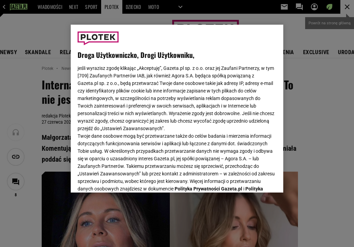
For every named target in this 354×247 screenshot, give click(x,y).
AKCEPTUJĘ (253, 179)
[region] (177, 109)
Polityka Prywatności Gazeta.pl (208, 101)
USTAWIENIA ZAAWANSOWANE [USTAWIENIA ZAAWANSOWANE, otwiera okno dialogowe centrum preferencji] (122, 179)
